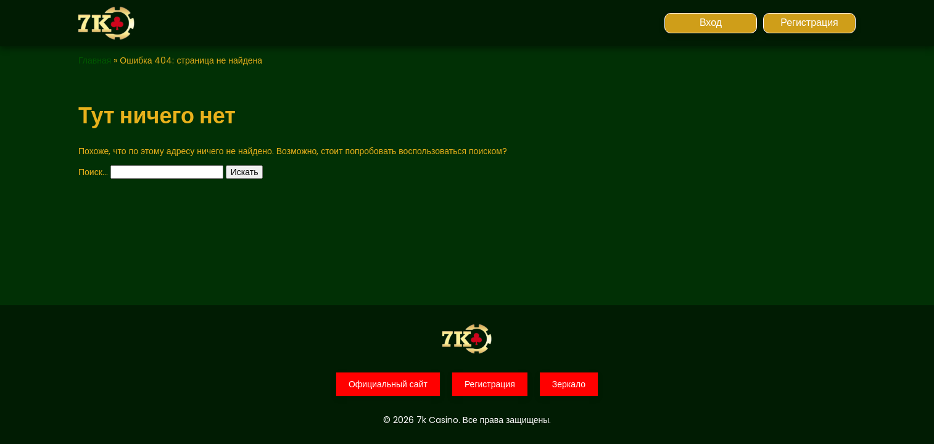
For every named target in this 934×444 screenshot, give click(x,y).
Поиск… (93, 172)
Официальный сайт (388, 384)
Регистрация (809, 22)
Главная (94, 60)
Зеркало (568, 384)
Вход (711, 22)
